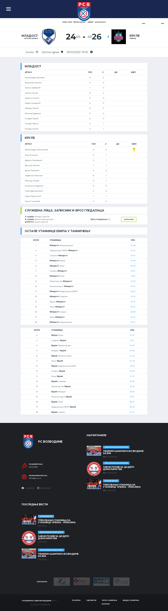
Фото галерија (109, 600)
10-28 (133, 245)
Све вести (91, 600)
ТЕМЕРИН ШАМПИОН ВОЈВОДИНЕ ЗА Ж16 (123, 452)
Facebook (28, 488)
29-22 (132, 291)
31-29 (132, 345)
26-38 (133, 312)
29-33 (132, 366)
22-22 (132, 250)
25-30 (132, 386)
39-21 (132, 397)
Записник (129, 219)
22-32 (133, 296)
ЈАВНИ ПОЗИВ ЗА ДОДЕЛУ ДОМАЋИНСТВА (118, 468)
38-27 (132, 402)
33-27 (133, 322)
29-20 (132, 266)
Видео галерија (131, 600)
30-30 (132, 381)
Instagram (43, 488)
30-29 (132, 371)
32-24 (133, 317)
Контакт (106, 604)
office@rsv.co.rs (35, 478)
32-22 (133, 286)
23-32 (133, 307)
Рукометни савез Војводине (36, 601)
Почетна (76, 600)
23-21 (133, 271)
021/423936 (33, 467)
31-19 (132, 376)
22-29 (132, 356)
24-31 (132, 412)
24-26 (132, 260)
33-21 (132, 340)
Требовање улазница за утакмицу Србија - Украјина (122, 485)
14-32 (133, 276)
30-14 (133, 255)
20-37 (132, 335)
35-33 (133, 302)
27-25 (133, 281)
